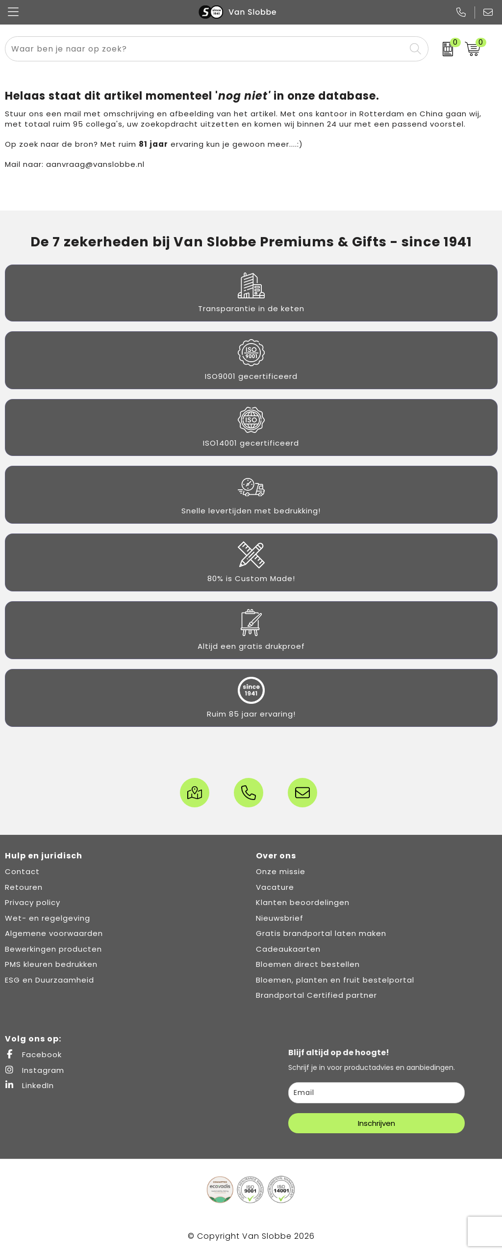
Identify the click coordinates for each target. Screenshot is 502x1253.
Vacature (275, 887)
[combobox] (205, 49)
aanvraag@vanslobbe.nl (95, 164)
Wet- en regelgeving (47, 918)
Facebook (33, 1054)
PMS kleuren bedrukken (51, 964)
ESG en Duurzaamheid (49, 980)
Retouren (24, 887)
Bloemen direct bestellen (308, 964)
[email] (376, 1092)
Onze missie (280, 871)
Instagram (34, 1070)
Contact (22, 871)
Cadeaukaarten (288, 949)
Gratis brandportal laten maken (321, 933)
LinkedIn (29, 1085)
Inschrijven (376, 1123)
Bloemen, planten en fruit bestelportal (335, 980)
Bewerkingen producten (53, 949)
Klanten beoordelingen (303, 902)
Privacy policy (32, 902)
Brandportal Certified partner (316, 995)
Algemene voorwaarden (54, 933)
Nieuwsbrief (279, 918)
